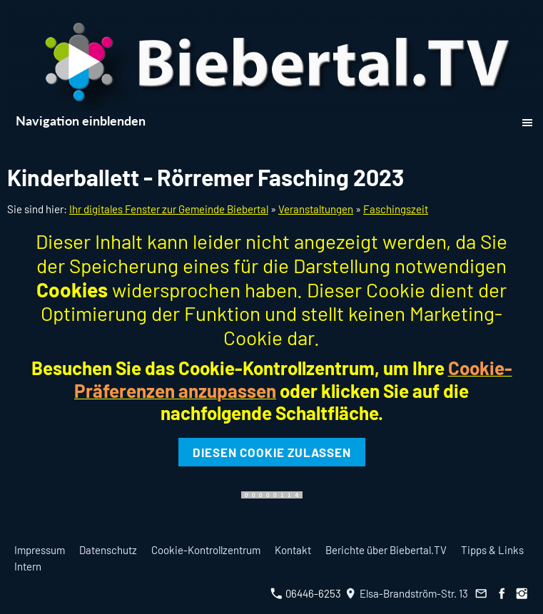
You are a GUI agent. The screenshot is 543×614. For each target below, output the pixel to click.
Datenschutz (108, 549)
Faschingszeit (395, 209)
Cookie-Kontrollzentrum (205, 549)
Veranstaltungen (315, 209)
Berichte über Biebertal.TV (386, 549)
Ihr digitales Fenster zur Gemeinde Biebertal (168, 209)
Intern (27, 566)
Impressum (39, 549)
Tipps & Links (492, 549)
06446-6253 (305, 593)
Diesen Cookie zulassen (272, 452)
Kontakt (293, 549)
